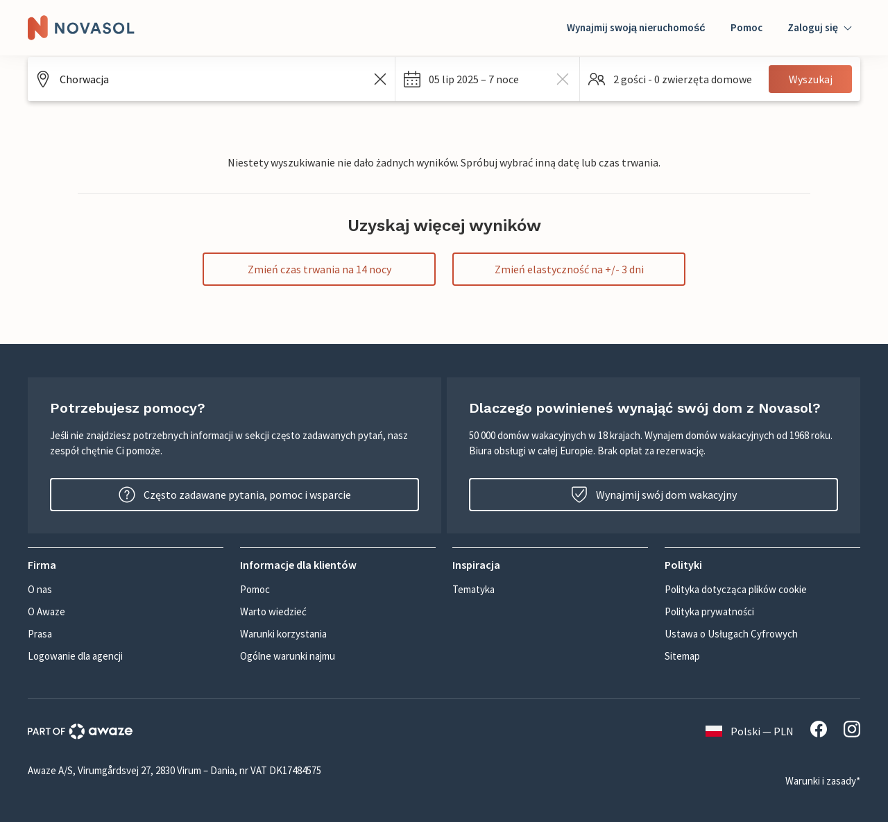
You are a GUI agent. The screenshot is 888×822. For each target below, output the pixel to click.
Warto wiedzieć (273, 611)
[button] (487, 79)
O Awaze (46, 611)
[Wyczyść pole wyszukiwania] (380, 79)
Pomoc (746, 27)
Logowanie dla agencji (75, 655)
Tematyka (473, 589)
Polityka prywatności (709, 611)
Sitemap (682, 655)
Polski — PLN (750, 731)
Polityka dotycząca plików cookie (736, 589)
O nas (40, 589)
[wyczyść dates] (562, 79)
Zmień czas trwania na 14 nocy (319, 269)
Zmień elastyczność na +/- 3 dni (569, 269)
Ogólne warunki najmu (287, 655)
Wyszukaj (810, 79)
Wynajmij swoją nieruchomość (636, 27)
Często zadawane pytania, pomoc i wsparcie (235, 494)
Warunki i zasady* (822, 780)
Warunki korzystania (283, 633)
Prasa (40, 633)
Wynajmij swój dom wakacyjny (654, 494)
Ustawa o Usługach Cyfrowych (731, 633)
